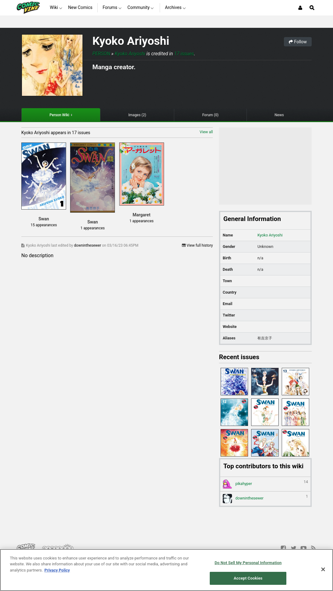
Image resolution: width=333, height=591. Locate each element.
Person (101, 54)
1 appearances (93, 228)
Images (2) (137, 115)
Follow (298, 41)
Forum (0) (210, 115)
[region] (166, 570)
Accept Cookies (248, 578)
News (279, 115)
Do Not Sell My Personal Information (248, 562)
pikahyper (265, 484)
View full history (197, 245)
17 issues (184, 54)
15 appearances (44, 225)
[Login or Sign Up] (300, 7)
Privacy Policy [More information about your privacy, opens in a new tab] (57, 570)
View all (206, 132)
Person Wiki (59, 115)
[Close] (323, 569)
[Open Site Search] (312, 7)
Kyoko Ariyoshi (130, 41)
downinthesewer (88, 245)
